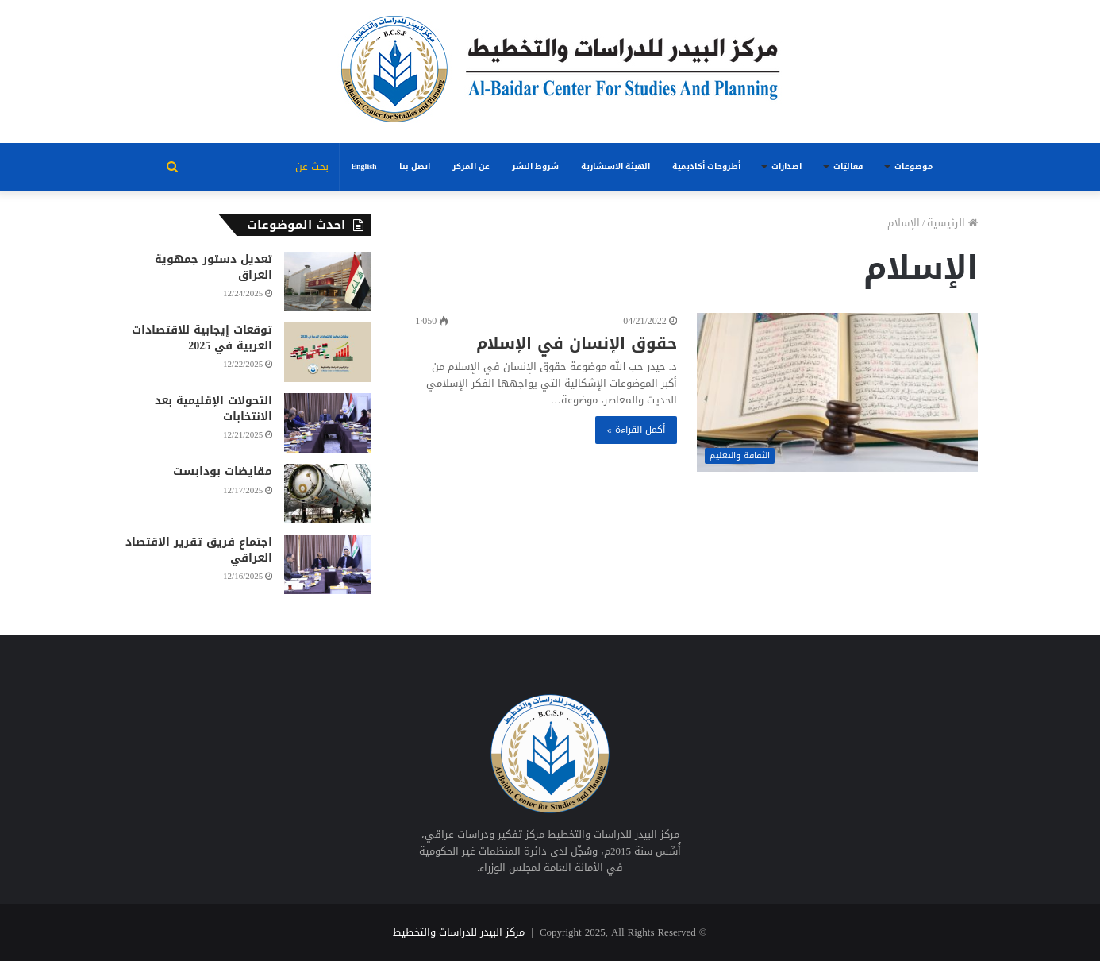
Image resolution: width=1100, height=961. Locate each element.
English (363, 166)
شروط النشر (535, 166)
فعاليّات (848, 166)
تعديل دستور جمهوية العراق (213, 267)
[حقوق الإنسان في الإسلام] (838, 392)
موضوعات (913, 166)
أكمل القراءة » (636, 429)
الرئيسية (952, 223)
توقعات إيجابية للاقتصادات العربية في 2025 (202, 338)
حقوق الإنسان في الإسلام (576, 343)
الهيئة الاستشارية (615, 166)
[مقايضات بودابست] (327, 493)
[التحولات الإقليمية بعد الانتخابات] (327, 423)
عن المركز (471, 166)
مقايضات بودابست (222, 471)
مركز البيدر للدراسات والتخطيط (459, 932)
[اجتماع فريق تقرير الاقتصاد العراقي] (327, 564)
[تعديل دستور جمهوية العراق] (327, 281)
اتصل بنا (414, 166)
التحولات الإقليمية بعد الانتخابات (213, 408)
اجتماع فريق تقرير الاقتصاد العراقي (198, 550)
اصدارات (786, 166)
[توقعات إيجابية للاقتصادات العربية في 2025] (327, 352)
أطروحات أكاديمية (706, 166)
